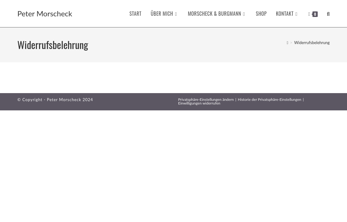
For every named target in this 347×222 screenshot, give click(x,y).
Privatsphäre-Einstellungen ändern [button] (206, 99)
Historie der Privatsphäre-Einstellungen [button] (269, 99)
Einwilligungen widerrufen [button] (199, 103)
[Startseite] (287, 42)
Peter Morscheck (44, 13)
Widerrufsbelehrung (312, 42)
